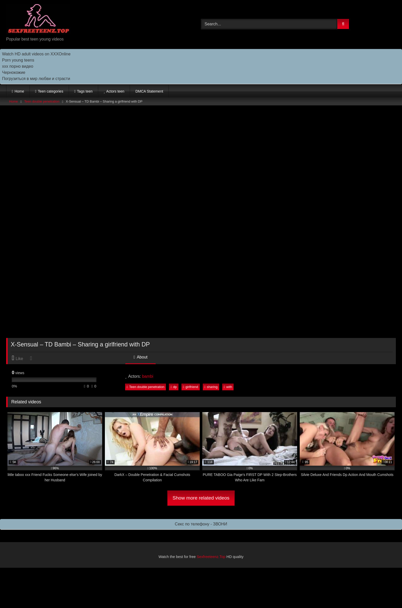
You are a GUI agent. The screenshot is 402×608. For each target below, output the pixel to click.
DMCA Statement (149, 91)
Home (19, 91)
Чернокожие (13, 72)
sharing (211, 387)
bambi (147, 376)
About (140, 357)
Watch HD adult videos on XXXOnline (36, 54)
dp (173, 387)
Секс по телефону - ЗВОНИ (201, 524)
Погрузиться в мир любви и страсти (36, 78)
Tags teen (85, 91)
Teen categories (50, 91)
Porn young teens (18, 60)
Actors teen (115, 91)
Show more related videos (201, 498)
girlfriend (190, 387)
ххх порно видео (17, 66)
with (228, 387)
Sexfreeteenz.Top (211, 557)
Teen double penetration (41, 101)
